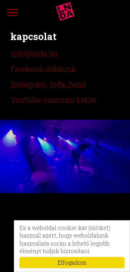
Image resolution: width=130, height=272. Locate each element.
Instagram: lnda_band (48, 84)
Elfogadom (72, 262)
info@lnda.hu (34, 53)
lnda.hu (65, 11)
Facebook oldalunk (43, 69)
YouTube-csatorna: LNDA (53, 100)
